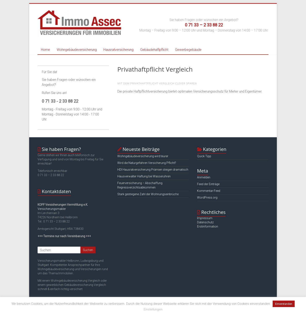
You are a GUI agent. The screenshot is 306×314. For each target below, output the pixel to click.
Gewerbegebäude (188, 50)
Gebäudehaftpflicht (154, 50)
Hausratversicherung (118, 50)
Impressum (204, 218)
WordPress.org (207, 197)
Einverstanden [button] (283, 303)
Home (45, 50)
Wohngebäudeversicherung (77, 50)
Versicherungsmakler (52, 209)
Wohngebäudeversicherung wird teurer (142, 156)
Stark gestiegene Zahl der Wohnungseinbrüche (148, 194)
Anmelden (203, 177)
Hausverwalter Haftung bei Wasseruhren (144, 176)
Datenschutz (205, 222)
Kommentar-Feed (208, 190)
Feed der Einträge (208, 184)
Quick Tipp (204, 156)
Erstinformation (207, 226)
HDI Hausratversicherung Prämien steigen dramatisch (152, 169)
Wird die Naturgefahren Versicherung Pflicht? (146, 163)
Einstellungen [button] (153, 309)
